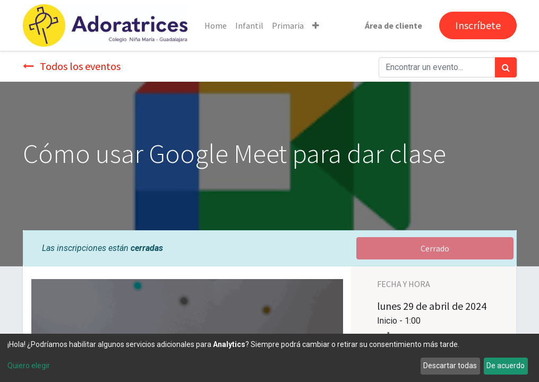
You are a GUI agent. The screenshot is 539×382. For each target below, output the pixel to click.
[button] (315, 25)
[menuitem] (215, 25)
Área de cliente (393, 25)
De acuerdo (505, 365)
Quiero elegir (28, 365)
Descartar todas (450, 365)
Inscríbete (478, 25)
